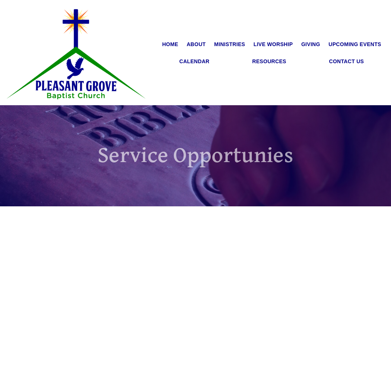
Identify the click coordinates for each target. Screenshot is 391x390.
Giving (310, 44)
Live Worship (273, 44)
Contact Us (346, 61)
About (196, 44)
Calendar (194, 61)
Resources (269, 61)
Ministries (229, 44)
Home (170, 44)
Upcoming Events (354, 44)
